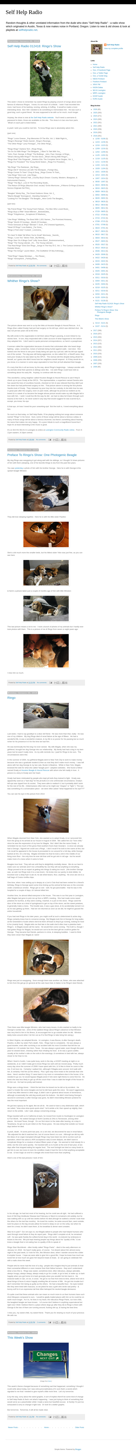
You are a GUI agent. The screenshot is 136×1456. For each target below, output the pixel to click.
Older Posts (79, 1427)
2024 (95, 116)
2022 (95, 123)
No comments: (42, 265)
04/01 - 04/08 (100, 268)
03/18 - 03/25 (100, 274)
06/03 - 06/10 (100, 238)
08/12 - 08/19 (100, 205)
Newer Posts (13, 1427)
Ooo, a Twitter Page (100, 73)
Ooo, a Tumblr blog (100, 76)
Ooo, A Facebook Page (101, 70)
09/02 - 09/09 (100, 195)
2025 (95, 113)
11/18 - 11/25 (100, 159)
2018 (95, 136)
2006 (95, 367)
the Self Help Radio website (42, 117)
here (49, 1381)
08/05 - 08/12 (100, 208)
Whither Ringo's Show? (23, 281)
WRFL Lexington (99, 93)
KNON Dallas (98, 87)
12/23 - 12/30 (100, 142)
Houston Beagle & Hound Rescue (35, 770)
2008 (95, 360)
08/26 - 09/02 (100, 198)
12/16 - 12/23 (100, 145)
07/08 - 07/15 (100, 221)
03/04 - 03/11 (100, 281)
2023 (95, 119)
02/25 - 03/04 (100, 284)
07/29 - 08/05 (100, 211)
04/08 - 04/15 (100, 264)
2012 (95, 347)
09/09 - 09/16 (100, 192)
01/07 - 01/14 (100, 326)
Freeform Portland (100, 82)
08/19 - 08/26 (100, 202)
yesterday (19, 468)
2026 (95, 109)
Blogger (78, 1449)
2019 (95, 132)
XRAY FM (96, 85)
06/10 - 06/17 (100, 234)
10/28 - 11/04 (100, 168)
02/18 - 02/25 (100, 287)
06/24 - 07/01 (100, 228)
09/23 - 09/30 (100, 185)
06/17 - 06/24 (100, 231)
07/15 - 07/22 (100, 218)
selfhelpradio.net (28, 30)
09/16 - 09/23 (100, 188)
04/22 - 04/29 (100, 258)
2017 (95, 330)
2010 (95, 354)
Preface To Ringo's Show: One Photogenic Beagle (42, 455)
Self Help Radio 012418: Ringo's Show (34, 46)
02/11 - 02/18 (100, 291)
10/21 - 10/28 (100, 172)
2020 (95, 129)
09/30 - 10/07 (100, 182)
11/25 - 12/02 (100, 155)
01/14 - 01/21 (100, 323)
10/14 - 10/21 (100, 175)
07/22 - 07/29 (100, 215)
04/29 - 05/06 (100, 254)
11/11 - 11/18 (100, 162)
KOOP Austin (98, 96)
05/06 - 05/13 (100, 251)
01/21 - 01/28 (100, 301)
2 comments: (41, 1322)
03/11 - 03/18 (100, 278)
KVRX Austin (98, 99)
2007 (95, 364)
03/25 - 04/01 (100, 271)
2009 (95, 357)
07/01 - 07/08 (100, 225)
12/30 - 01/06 (100, 139)
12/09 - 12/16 (100, 149)
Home (46, 1427)
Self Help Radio (24, 12)
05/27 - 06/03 (100, 241)
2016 (95, 334)
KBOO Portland (99, 79)
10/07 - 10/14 (100, 178)
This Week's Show (20, 1337)
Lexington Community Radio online (60, 430)
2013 (95, 344)
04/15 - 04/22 (100, 261)
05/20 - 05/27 (100, 245)
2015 (95, 337)
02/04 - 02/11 (100, 294)
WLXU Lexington (99, 90)
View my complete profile (113, 48)
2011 (95, 350)
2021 (95, 126)
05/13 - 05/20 (100, 248)
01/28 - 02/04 (100, 297)
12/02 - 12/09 (100, 152)
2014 (95, 340)
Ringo (11, 698)
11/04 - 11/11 (100, 165)
